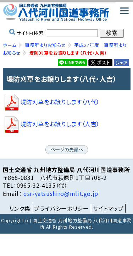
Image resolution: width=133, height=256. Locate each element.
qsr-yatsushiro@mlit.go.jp (60, 193)
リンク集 (20, 208)
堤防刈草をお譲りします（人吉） (51, 123)
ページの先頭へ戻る (66, 149)
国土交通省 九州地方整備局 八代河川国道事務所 (67, 12)
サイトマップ (108, 208)
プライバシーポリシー (61, 208)
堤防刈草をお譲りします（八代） (51, 101)
